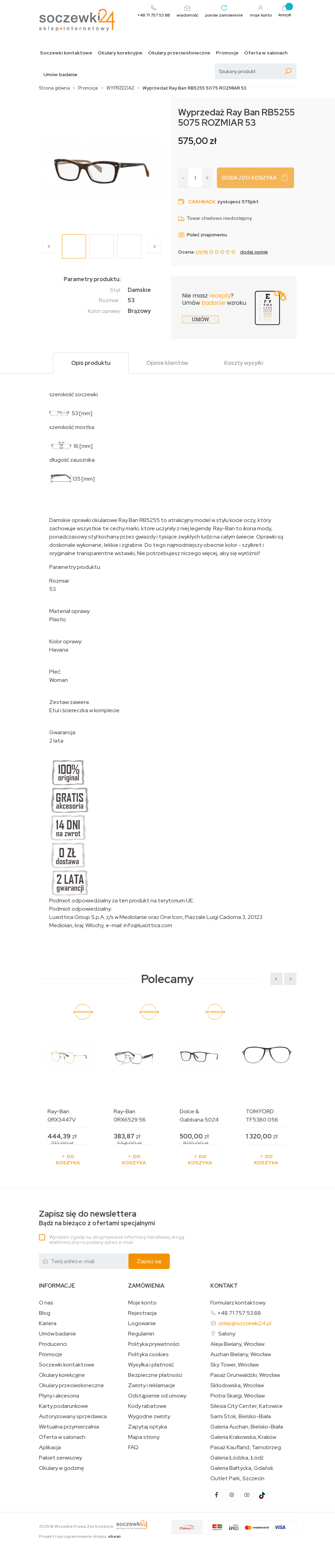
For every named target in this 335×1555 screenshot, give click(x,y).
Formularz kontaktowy (237, 1302)
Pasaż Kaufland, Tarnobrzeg (245, 1447)
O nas (46, 1302)
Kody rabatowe (147, 1406)
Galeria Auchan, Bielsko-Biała (246, 1426)
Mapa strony (143, 1437)
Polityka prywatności (153, 1344)
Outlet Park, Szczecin (237, 1478)
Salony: (227, 1333)
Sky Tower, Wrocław (234, 1364)
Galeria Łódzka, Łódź (237, 1457)
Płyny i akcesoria (59, 1395)
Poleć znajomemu (202, 235)
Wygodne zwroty (149, 1416)
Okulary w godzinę (61, 1468)
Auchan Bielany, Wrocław (240, 1354)
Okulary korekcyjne (120, 53)
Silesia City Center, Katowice (246, 1406)
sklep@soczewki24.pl (244, 1323)
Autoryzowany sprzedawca (73, 1416)
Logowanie (142, 1323)
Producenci (53, 1344)
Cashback (201, 201)
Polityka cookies (148, 1354)
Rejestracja (142, 1313)
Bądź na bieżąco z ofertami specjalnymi (97, 1218)
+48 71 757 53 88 (239, 1313)
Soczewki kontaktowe (66, 53)
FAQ (133, 1447)
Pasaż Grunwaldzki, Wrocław (245, 1375)
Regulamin (141, 1333)
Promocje (227, 53)
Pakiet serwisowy (60, 1457)
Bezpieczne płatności (155, 1375)
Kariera (47, 1323)
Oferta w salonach (266, 53)
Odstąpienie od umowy (157, 1395)
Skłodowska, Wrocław (237, 1385)
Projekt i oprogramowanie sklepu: (80, 1536)
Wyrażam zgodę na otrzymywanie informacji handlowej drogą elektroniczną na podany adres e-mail (116, 1239)
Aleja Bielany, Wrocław (237, 1344)
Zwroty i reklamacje (151, 1385)
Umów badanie (60, 74)
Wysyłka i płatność (151, 1364)
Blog (44, 1313)
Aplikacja (50, 1447)
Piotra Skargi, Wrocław (237, 1395)
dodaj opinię (254, 252)
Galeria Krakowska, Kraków (243, 1437)
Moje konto (142, 1302)
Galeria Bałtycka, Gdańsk (241, 1468)
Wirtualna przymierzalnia (69, 1426)
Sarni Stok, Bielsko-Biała (240, 1416)
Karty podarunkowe (63, 1406)
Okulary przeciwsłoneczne (179, 53)
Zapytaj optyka (147, 1426)
